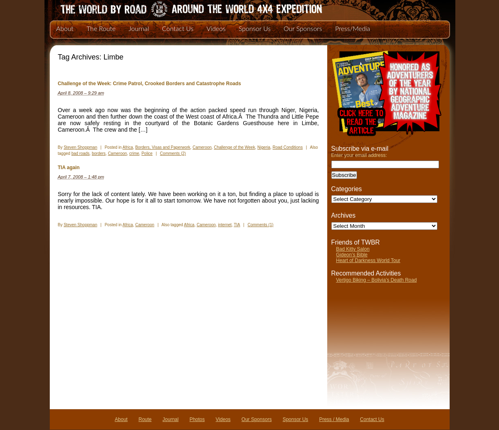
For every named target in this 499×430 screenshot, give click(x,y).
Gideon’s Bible (352, 255)
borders (99, 153)
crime (134, 153)
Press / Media (334, 419)
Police (147, 153)
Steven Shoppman (80, 147)
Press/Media (352, 28)
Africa (127, 147)
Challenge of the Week (234, 147)
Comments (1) (260, 225)
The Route (100, 28)
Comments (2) (173, 153)
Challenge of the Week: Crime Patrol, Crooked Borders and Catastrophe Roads (149, 83)
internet (224, 225)
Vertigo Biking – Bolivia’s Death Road (376, 280)
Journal (139, 28)
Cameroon (202, 147)
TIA (237, 225)
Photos (196, 419)
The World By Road (178, 8)
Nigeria (264, 147)
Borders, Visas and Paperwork (162, 147)
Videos (216, 28)
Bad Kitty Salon (353, 249)
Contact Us (177, 28)
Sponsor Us (255, 28)
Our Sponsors (303, 28)
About (64, 28)
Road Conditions (288, 147)
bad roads (80, 153)
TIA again (69, 167)
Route (144, 419)
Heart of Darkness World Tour (368, 260)
